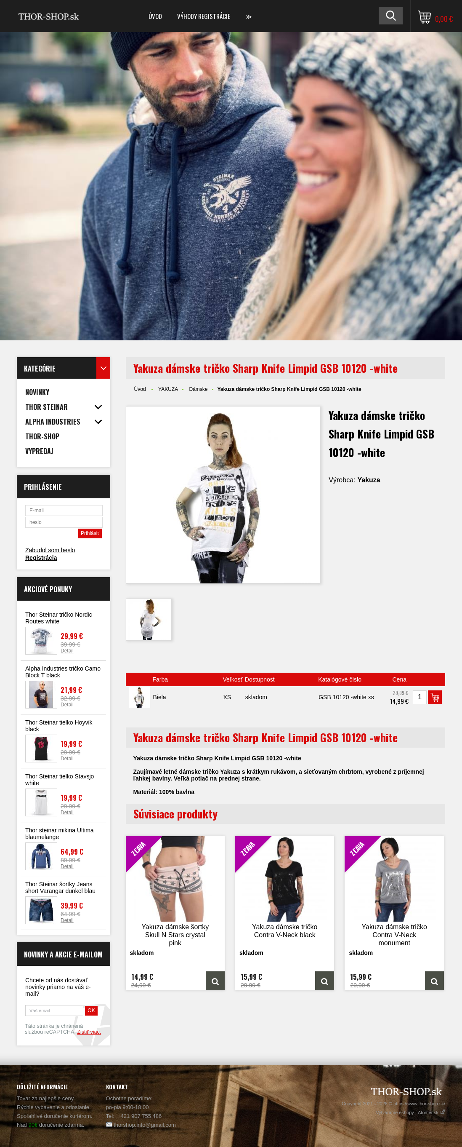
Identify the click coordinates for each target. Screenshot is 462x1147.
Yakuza (368, 480)
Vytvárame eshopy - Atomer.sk (410, 1112)
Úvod (155, 16)
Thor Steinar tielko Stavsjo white (59, 779)
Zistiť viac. (89, 1032)
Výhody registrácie (203, 16)
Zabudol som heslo (50, 550)
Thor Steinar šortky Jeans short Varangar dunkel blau (60, 887)
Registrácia (41, 557)
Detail (67, 651)
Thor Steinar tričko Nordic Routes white (58, 618)
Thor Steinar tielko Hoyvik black (59, 726)
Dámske (198, 389)
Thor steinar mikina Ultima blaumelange (59, 833)
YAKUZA (168, 389)
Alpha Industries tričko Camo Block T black (63, 672)
